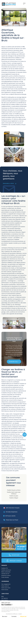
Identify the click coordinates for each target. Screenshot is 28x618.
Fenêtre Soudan (13, 496)
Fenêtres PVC (4, 568)
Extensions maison (6, 575)
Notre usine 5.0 (5, 586)
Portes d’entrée (5, 577)
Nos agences (4, 598)
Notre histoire (4, 589)
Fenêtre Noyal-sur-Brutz (13, 490)
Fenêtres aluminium (6, 570)
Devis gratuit (4, 600)
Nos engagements (5, 584)
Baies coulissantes (5, 571)
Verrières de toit (5, 573)
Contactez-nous (13, 361)
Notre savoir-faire (5, 587)
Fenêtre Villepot (13, 498)
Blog (2, 596)
